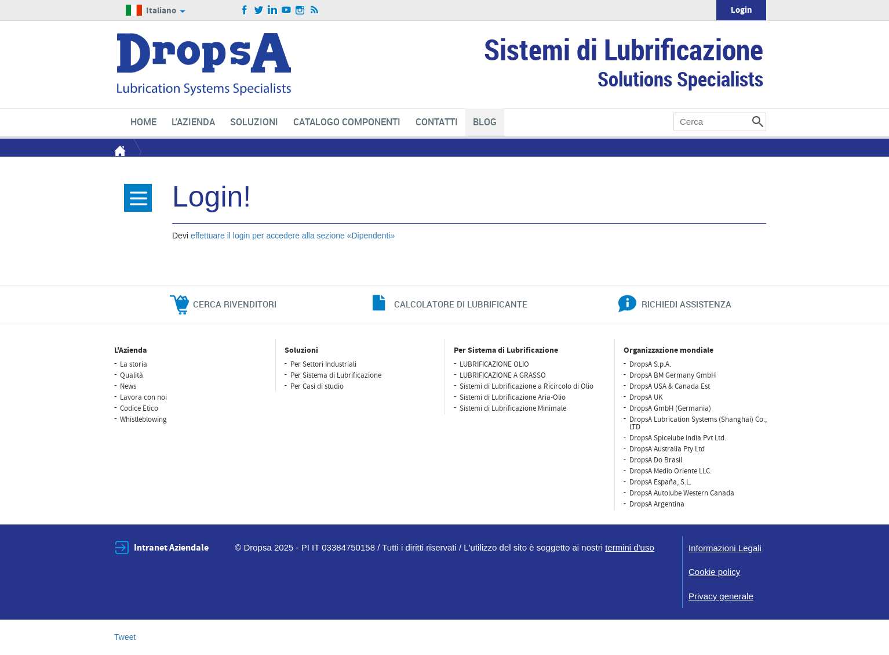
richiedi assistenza (686, 304)
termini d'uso (629, 547)
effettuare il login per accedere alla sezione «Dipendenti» (293, 235)
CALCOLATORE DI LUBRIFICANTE (460, 304)
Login (741, 10)
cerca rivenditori (234, 304)
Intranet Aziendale (171, 547)
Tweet (125, 637)
